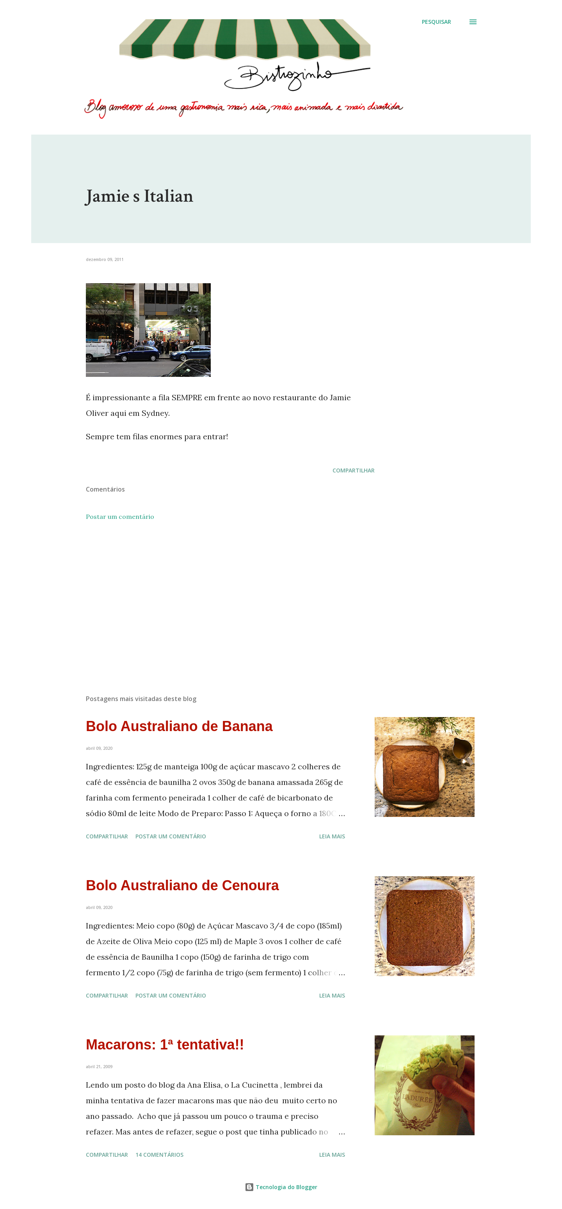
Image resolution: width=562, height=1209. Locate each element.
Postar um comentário (120, 516)
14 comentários (159, 1154)
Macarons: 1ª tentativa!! (165, 1045)
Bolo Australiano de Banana (179, 726)
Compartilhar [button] (354, 470)
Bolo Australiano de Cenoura (182, 885)
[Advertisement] (218, 597)
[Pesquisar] (436, 22)
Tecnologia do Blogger (281, 1187)
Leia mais (332, 836)
